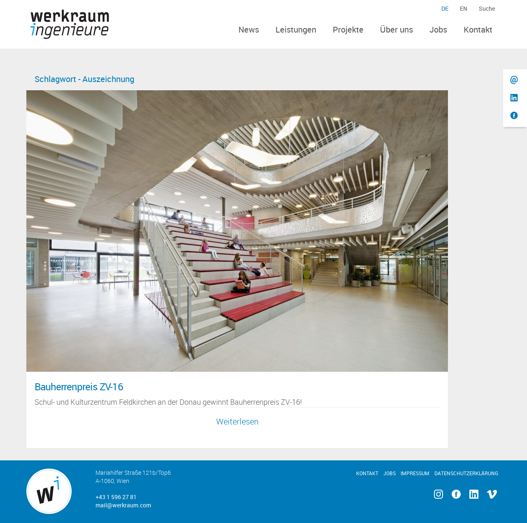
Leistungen (295, 29)
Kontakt (478, 29)
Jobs (438, 29)
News (248, 29)
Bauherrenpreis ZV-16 (79, 386)
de (444, 8)
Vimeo (492, 494)
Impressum (415, 473)
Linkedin (474, 494)
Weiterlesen (237, 421)
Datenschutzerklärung (466, 473)
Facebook (456, 494)
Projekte (348, 29)
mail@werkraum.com (123, 505)
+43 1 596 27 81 (116, 497)
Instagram (438, 494)
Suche (487, 8)
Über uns (396, 29)
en (463, 8)
